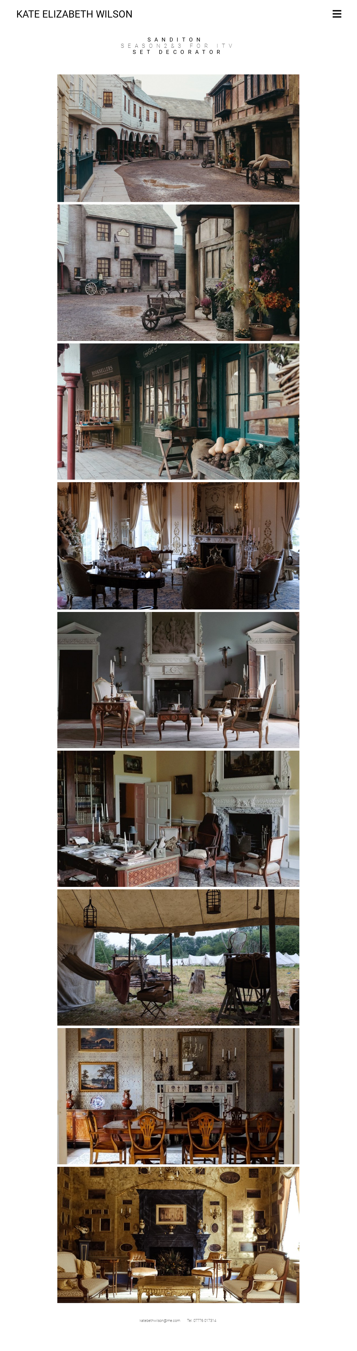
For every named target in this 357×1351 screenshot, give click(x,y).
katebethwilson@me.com (160, 1320)
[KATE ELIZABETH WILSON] (77, 14)
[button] (337, 14)
